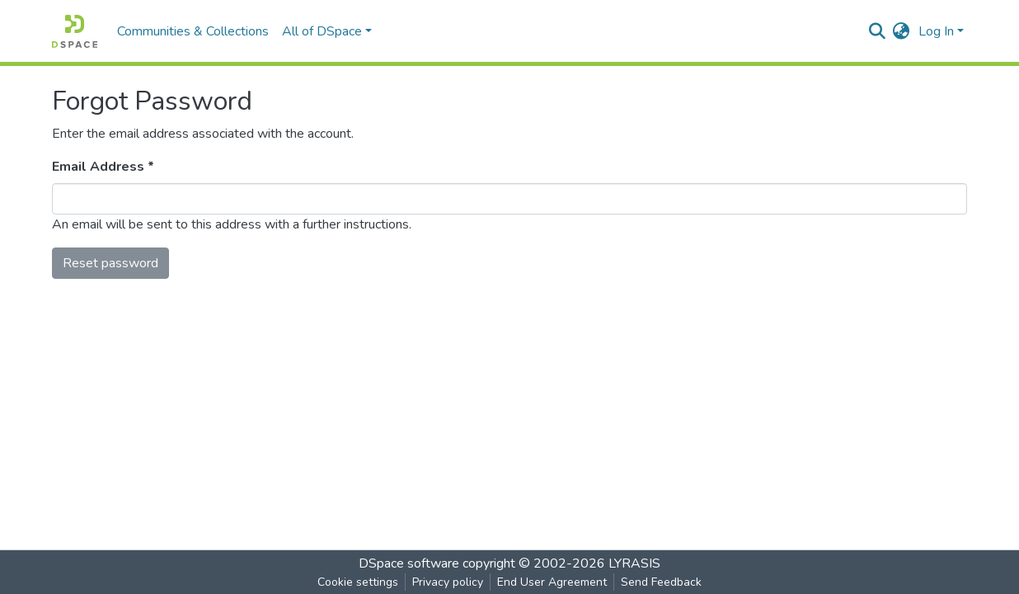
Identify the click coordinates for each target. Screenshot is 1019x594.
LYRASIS (634, 563)
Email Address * (103, 167)
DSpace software (409, 563)
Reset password (110, 263)
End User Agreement (552, 582)
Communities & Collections (193, 31)
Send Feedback (661, 582)
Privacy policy (447, 582)
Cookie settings (357, 582)
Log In (936, 31)
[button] (901, 31)
